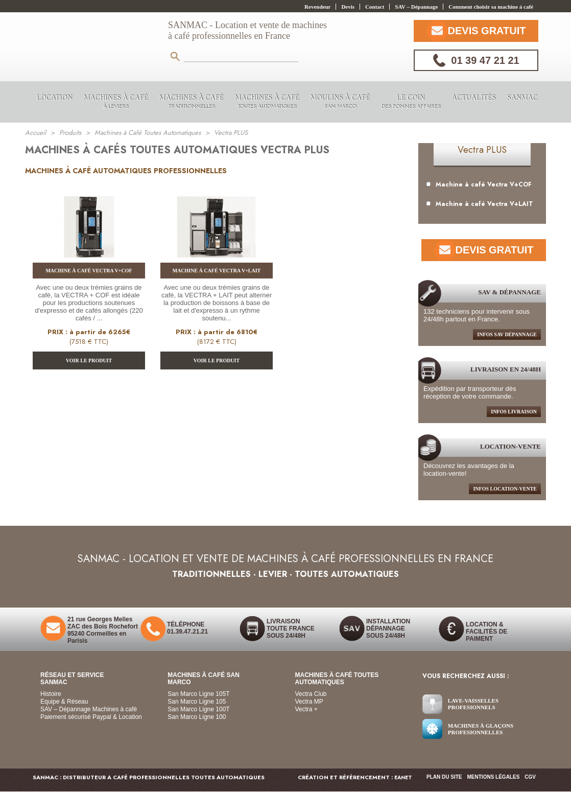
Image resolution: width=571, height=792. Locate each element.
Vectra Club (311, 693)
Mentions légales (493, 777)
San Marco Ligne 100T (198, 709)
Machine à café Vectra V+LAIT (479, 203)
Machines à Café (115, 102)
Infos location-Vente (505, 489)
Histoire (50, 693)
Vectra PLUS (482, 149)
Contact (374, 7)
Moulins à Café (340, 102)
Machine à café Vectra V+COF (479, 184)
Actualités (473, 98)
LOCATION (54, 98)
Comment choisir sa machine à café (490, 7)
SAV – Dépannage (416, 7)
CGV (530, 777)
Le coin (410, 102)
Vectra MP (309, 701)
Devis (347, 7)
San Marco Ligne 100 (197, 716)
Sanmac (522, 98)
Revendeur (317, 7)
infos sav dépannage (507, 334)
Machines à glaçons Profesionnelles (480, 729)
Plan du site (444, 777)
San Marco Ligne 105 (197, 701)
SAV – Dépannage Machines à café (88, 709)
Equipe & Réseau (64, 701)
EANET (403, 777)
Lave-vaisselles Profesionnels (473, 703)
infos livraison (514, 411)
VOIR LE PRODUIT (89, 360)
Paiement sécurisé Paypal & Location (91, 716)
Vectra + (306, 709)
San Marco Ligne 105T (198, 693)
